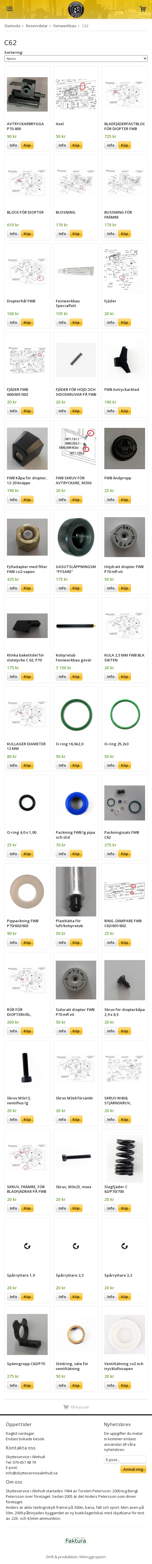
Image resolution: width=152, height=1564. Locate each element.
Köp (27, 145)
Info (13, 145)
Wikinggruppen (92, 1556)
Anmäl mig (133, 1469)
